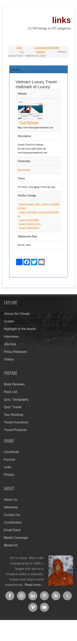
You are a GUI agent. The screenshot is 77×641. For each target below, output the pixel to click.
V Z (22, 51)
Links (19, 47)
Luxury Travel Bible (29, 219)
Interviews (11, 336)
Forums (9, 459)
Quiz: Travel (12, 407)
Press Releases (15, 352)
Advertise (11, 507)
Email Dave (12, 530)
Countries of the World (46, 47)
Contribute (11, 452)
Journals (10, 344)
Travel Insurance (16, 422)
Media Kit (11, 545)
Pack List (10, 392)
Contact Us (12, 515)
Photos (9, 474)
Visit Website (29, 123)
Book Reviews (14, 384)
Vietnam (40, 51)
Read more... (34, 585)
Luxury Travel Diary (29, 227)
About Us (10, 499)
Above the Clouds (17, 313)
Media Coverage (16, 537)
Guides (9, 321)
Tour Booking (13, 414)
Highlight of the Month (20, 329)
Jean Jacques (24, 169)
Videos (9, 359)
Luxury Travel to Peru (30, 223)
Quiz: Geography (16, 399)
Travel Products (15, 430)
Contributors (13, 522)
